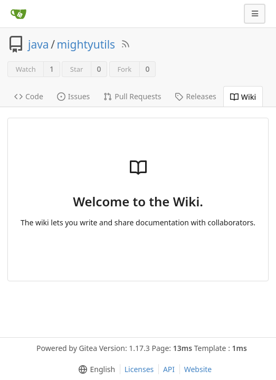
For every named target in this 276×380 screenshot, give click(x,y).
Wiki (243, 97)
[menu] (94, 369)
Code (28, 96)
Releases (195, 96)
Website (198, 369)
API (169, 369)
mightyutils (85, 44)
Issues (73, 96)
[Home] (18, 14)
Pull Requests (132, 96)
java (38, 44)
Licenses (139, 369)
